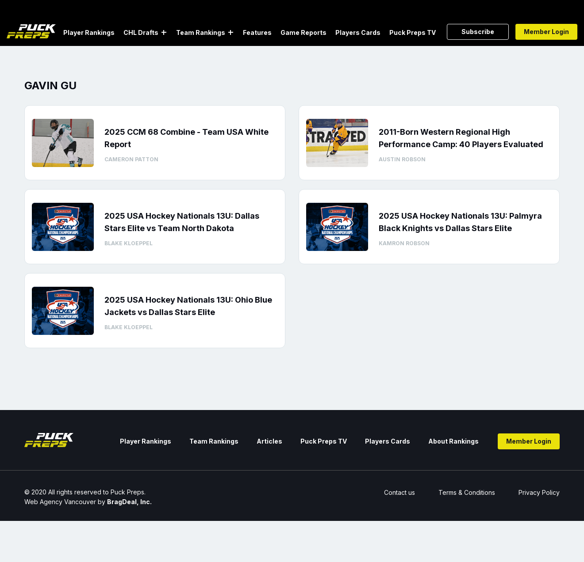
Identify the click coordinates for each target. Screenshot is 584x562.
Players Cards (357, 32)
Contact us (399, 492)
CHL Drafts (140, 32)
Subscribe (477, 31)
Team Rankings (200, 32)
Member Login (546, 31)
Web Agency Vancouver (60, 501)
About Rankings (453, 441)
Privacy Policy (539, 492)
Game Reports (303, 32)
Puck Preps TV (412, 32)
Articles (269, 441)
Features (257, 32)
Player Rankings (89, 32)
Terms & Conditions (466, 492)
